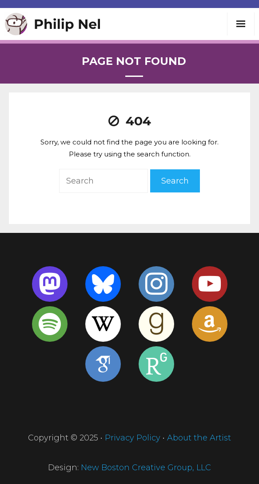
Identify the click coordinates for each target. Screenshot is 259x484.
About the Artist (199, 438)
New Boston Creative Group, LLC (146, 467)
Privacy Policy (132, 438)
